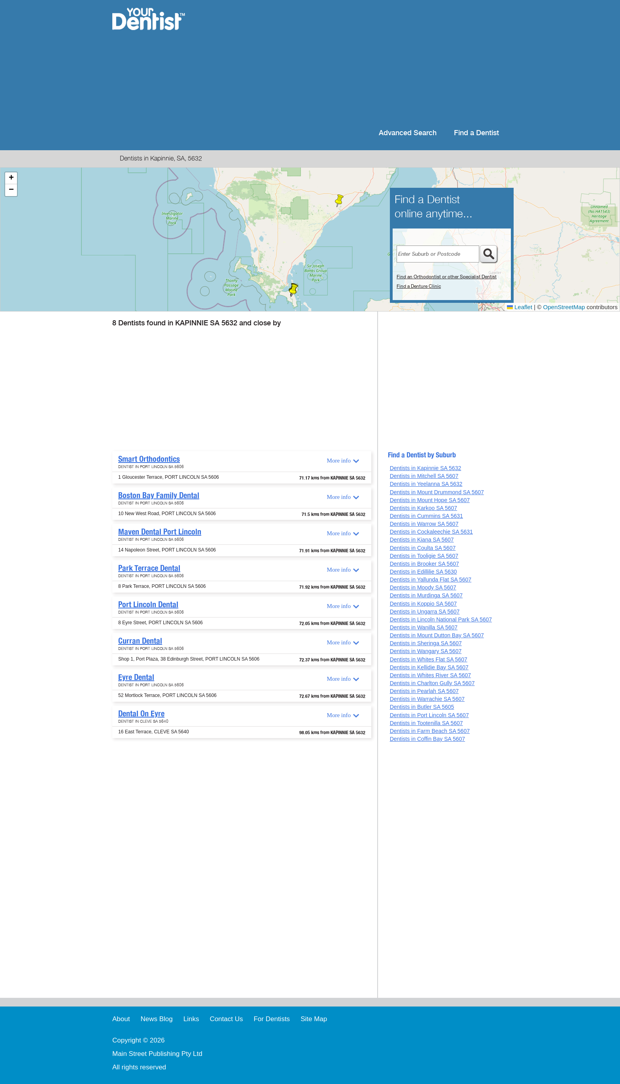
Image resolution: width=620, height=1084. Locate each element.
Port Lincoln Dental (148, 604)
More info (339, 460)
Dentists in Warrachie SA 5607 (427, 699)
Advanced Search (408, 133)
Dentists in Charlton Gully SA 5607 (432, 683)
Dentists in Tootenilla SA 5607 (426, 723)
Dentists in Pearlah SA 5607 (424, 691)
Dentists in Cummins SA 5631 (426, 516)
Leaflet (519, 307)
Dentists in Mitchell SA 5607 (424, 476)
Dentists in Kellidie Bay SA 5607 (429, 667)
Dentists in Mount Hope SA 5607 (430, 500)
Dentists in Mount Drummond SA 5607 (437, 492)
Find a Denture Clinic (419, 286)
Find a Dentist (476, 133)
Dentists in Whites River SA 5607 (430, 675)
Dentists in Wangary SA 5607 (426, 651)
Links (191, 1019)
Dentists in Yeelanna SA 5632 (426, 484)
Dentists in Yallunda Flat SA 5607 (431, 579)
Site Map (314, 1019)
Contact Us (226, 1019)
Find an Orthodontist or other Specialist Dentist (447, 276)
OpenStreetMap (564, 307)
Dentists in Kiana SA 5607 (422, 539)
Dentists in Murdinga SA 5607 (426, 595)
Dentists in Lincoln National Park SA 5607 (441, 619)
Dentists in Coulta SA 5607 (423, 548)
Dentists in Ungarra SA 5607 (425, 611)
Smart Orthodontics (149, 459)
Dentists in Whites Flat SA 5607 (428, 659)
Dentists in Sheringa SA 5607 (426, 643)
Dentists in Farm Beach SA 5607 (430, 731)
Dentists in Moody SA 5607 (423, 587)
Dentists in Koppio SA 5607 (423, 604)
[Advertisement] (361, 63)
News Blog (156, 1019)
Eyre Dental (136, 677)
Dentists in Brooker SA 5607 (424, 564)
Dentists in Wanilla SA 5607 (423, 627)
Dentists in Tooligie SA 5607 (424, 556)
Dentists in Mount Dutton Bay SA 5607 (437, 635)
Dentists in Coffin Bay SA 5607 (427, 739)
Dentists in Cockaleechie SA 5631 (431, 532)
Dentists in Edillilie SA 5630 (423, 571)
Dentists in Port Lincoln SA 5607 (429, 715)
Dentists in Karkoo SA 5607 (423, 508)
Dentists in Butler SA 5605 (422, 707)
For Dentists (271, 1019)
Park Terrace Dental (149, 568)
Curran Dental (140, 641)
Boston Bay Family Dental (158, 495)
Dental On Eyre (141, 713)
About (121, 1019)
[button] (293, 290)
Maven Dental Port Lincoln (159, 531)
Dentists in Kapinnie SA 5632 (425, 468)
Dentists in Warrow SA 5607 (424, 524)
